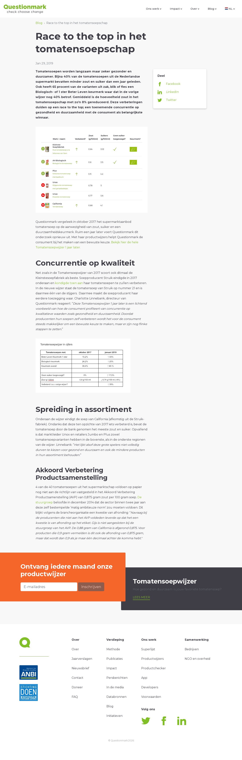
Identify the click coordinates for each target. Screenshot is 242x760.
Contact (77, 678)
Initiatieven (114, 716)
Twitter (167, 100)
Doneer (77, 687)
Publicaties (114, 658)
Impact (176, 8)
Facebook (169, 84)
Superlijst (148, 649)
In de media (115, 687)
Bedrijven (192, 649)
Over (195, 8)
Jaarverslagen (82, 658)
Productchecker (153, 668)
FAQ (75, 697)
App (144, 678)
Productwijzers (152, 658)
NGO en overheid (197, 658)
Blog (212, 8)
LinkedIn (168, 92)
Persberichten (117, 678)
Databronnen (116, 697)
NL (230, 8)
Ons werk (153, 8)
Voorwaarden (151, 697)
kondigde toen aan (69, 283)
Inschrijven (91, 587)
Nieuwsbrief (80, 668)
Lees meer (141, 597)
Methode (113, 649)
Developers (149, 687)
